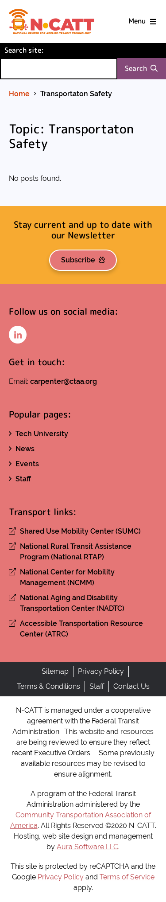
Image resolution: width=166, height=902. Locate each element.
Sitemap (55, 671)
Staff (23, 479)
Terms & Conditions (48, 686)
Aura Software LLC (87, 847)
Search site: (38, 50)
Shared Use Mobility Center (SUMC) (80, 531)
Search (141, 68)
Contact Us (131, 686)
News (25, 449)
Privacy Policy (101, 671)
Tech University (41, 434)
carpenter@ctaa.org (63, 381)
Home (19, 94)
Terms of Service (127, 877)
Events (27, 464)
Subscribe (83, 260)
